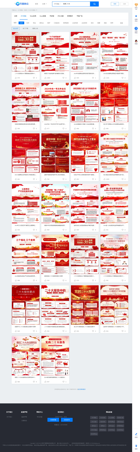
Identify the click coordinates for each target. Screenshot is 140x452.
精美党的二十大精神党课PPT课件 (53, 276)
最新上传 (35, 28)
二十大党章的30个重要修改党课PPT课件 (26, 73)
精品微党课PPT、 (17, 445)
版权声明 (24, 417)
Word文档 (33, 16)
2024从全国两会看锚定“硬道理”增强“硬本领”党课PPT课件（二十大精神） (114, 73)
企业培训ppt (111, 430)
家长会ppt (111, 425)
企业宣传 (84, 23)
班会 (34, 23)
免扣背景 (102, 421)
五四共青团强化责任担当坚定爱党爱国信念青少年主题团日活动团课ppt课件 (26, 124)
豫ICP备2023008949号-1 (63, 443)
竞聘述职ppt (103, 430)
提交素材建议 (82, 389)
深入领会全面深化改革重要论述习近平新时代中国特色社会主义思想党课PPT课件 (114, 175)
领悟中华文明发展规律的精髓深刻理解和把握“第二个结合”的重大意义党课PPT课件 (55, 225)
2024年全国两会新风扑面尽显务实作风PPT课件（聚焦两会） (85, 73)
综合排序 (15, 28)
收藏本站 (136, 20)
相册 (98, 23)
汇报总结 (56, 23)
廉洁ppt (94, 425)
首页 (36, 4)
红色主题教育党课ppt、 (28, 445)
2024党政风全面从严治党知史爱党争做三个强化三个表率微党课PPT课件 (26, 276)
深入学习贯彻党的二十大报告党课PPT (84, 326)
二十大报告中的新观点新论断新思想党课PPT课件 (55, 326)
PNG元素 (61, 16)
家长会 (42, 23)
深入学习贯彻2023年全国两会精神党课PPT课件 (114, 124)
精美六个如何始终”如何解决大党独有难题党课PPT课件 (55, 73)
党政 (105, 23)
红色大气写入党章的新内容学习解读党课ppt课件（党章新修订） (85, 175)
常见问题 (39, 417)
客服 (136, 44)
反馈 (136, 437)
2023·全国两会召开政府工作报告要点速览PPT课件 (26, 175)
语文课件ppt (94, 434)
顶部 (136, 449)
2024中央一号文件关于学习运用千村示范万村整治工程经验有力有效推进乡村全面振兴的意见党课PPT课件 (55, 124)
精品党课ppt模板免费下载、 (41, 445)
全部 (15, 16)
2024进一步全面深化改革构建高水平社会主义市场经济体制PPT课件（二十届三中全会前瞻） (114, 225)
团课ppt (103, 425)
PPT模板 (20, 10)
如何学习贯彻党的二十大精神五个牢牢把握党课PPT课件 (114, 326)
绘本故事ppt (111, 421)
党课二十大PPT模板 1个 (30, 10)
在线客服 (53, 420)
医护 (48, 23)
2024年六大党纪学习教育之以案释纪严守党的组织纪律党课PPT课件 (26, 225)
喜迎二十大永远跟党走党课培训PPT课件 (26, 377)
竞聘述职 (66, 23)
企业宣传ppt (120, 430)
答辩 (111, 23)
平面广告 (80, 16)
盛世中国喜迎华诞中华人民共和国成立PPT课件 (55, 175)
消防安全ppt (120, 421)
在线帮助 (136, 32)
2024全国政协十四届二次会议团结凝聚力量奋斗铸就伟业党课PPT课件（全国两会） (85, 124)
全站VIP (136, 8)
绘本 (28, 23)
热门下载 (25, 28)
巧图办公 (14, 10)
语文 (92, 23)
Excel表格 (43, 16)
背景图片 (70, 16)
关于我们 (9, 417)
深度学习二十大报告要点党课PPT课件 (25, 326)
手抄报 (52, 16)
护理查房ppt (120, 425)
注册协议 (24, 420)
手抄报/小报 (120, 417)
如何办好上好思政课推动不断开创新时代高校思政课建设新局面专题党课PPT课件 (85, 225)
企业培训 (75, 23)
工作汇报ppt (94, 430)
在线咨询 (67, 420)
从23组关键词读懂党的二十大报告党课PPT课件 (55, 377)
